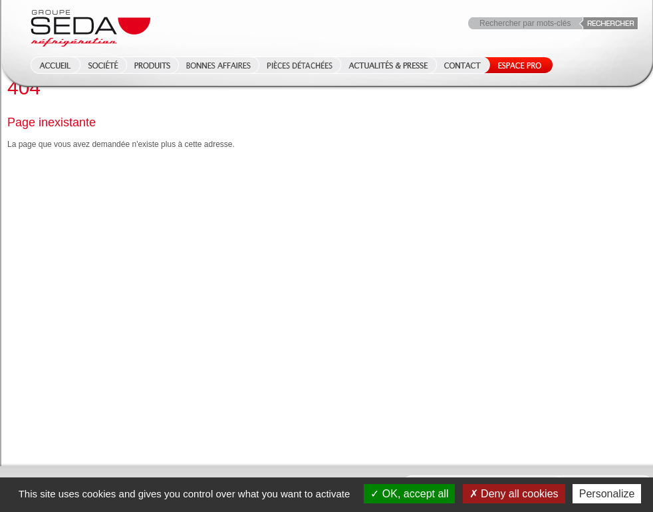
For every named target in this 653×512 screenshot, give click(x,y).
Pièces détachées (299, 65)
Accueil (51, 65)
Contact (462, 65)
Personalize (607, 493)
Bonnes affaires (218, 65)
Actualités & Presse (388, 65)
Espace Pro (517, 65)
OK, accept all (409, 493)
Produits (152, 65)
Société (103, 65)
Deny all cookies (514, 493)
